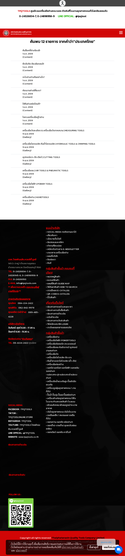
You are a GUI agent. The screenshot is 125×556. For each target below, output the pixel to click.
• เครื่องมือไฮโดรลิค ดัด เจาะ (59, 357)
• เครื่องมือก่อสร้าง (55, 364)
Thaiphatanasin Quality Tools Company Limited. (78, 538)
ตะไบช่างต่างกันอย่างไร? (34, 77)
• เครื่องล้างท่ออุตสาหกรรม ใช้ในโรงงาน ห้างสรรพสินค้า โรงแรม (61, 400)
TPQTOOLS (26, 409)
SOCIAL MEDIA (15, 405)
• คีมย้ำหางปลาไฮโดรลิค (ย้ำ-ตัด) (61, 361)
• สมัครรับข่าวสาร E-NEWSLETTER (62, 249)
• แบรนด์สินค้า (52, 280)
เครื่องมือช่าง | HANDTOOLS (36, 197)
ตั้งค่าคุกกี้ (93, 547)
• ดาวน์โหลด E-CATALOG (57, 290)
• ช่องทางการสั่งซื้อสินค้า (57, 310)
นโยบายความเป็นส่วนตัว (72, 547)
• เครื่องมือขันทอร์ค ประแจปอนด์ (61, 343)
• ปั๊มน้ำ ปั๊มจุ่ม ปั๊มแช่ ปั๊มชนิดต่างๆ (60, 395)
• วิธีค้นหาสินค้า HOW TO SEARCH (61, 287)
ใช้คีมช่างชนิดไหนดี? (31, 103)
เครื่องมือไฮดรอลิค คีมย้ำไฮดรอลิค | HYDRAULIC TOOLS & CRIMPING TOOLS (59, 144)
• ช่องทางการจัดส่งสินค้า (57, 320)
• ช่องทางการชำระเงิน (55, 313)
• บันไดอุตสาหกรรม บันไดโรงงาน (61, 411)
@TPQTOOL (29, 433)
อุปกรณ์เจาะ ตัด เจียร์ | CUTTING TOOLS (41, 157)
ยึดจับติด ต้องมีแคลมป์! (33, 63)
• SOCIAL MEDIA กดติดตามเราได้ (61, 232)
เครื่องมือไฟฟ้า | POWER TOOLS (37, 184)
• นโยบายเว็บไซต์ (53, 238)
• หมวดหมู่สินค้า (53, 276)
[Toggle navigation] (120, 33)
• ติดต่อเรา (51, 259)
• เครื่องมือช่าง (52, 337)
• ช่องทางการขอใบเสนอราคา (59, 306)
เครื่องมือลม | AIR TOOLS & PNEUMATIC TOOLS (45, 170)
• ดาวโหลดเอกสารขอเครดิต (58, 327)
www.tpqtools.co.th (29, 437)
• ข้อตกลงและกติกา (55, 242)
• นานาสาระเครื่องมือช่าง (57, 252)
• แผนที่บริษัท (52, 256)
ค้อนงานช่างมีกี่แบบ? (32, 90)
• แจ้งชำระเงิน (52, 317)
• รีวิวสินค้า (51, 297)
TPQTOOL (26, 421)
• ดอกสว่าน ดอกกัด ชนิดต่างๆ (59, 422)
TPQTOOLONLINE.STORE (20, 417)
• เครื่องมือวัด (52, 354)
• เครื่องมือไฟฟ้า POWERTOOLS (61, 340)
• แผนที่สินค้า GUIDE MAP (58, 283)
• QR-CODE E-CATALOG (58, 294)
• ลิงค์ (48, 263)
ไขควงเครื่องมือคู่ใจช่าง (33, 117)
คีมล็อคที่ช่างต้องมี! (31, 50)
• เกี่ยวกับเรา (51, 235)
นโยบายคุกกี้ (21, 550)
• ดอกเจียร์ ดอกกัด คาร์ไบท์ (58, 432)
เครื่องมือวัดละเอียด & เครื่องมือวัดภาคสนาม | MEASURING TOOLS (53, 130)
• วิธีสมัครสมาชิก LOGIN (57, 324)
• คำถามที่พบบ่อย (54, 245)
